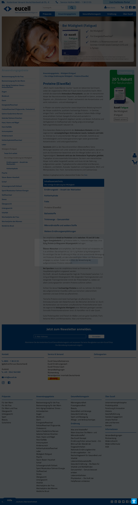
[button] (54, 261)
